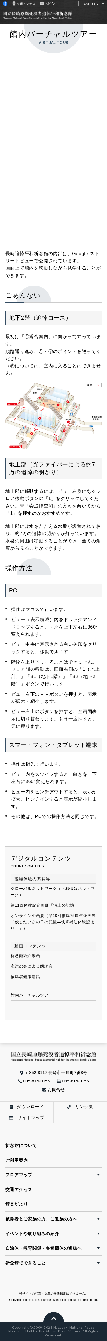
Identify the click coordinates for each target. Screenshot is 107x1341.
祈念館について (21, 1145)
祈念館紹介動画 (25, 956)
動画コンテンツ (30, 945)
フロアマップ (18, 1174)
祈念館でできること (25, 1263)
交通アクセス (18, 1189)
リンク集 (80, 1106)
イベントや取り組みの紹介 (32, 1233)
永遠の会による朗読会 (32, 966)
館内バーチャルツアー (32, 995)
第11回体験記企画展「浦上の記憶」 (44, 905)
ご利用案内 (16, 1160)
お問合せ (53, 1089)
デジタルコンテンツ (41, 858)
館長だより (16, 1204)
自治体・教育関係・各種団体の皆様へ (43, 1248)
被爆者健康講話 (25, 977)
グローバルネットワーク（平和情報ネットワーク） (53, 892)
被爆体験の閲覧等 (32, 878)
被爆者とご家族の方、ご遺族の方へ (41, 1218)
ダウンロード (27, 1106)
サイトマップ (27, 1117)
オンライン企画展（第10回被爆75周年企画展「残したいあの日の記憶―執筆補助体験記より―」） (53, 922)
